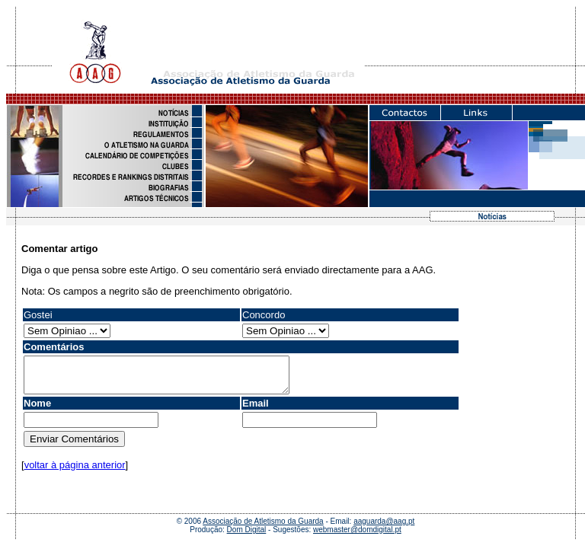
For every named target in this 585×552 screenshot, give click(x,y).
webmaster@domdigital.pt (357, 536)
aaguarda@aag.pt (383, 528)
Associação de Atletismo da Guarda (263, 528)
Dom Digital (247, 536)
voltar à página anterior (75, 471)
